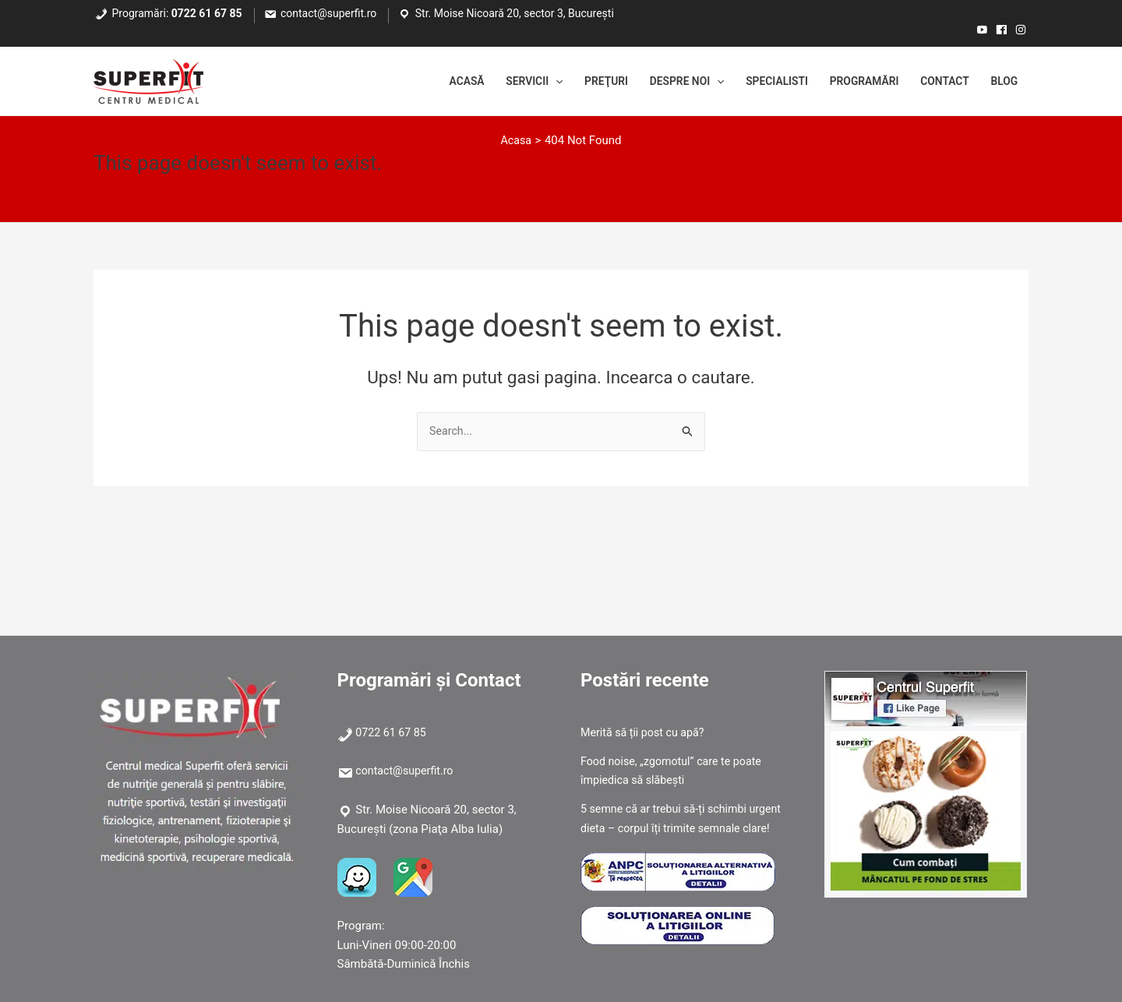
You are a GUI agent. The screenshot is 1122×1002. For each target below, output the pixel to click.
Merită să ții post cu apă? (645, 732)
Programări (850, 82)
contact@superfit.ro (328, 13)
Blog (1002, 82)
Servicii (493, 82)
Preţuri (571, 82)
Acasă (420, 82)
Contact (938, 82)
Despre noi (659, 82)
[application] (517, 82)
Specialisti (756, 82)
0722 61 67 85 (206, 13)
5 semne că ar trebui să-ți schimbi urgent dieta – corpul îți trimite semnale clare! (682, 828)
